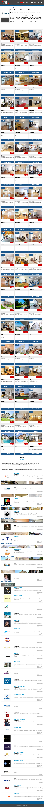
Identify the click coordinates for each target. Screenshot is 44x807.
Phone (5, 18)
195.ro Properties (4, 568)
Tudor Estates (16, 793)
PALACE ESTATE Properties (6, 543)
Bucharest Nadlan (17, 628)
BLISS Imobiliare (16, 473)
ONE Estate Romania (17, 735)
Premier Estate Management (19, 752)
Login (27, 2)
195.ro (15, 562)
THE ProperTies (16, 777)
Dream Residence (17, 661)
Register (21, 2)
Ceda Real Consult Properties (6, 581)
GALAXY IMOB (16, 678)
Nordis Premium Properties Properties (8, 492)
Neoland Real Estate (17, 727)
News (24, 2)
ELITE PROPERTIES (17, 511)
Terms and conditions (19, 805)
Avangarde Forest (17, 612)
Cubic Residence (17, 653)
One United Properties (17, 744)
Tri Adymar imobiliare (17, 785)
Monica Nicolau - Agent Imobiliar (19, 719)
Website (5, 21)
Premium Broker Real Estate (18, 760)
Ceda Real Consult (17, 574)
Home (18, 2)
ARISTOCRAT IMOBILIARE (18, 595)
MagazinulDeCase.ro (17, 711)
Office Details (21, 117)
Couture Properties (17, 645)
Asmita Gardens (16, 603)
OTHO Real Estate (17, 498)
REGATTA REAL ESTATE (18, 549)
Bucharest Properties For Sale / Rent (8, 480)
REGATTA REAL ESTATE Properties (7, 556)
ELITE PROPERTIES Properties (7, 518)
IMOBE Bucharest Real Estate (19, 694)
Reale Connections (17, 768)
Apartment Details (7, 50)
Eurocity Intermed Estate (18, 669)
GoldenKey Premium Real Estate (19, 686)
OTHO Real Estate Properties (6, 505)
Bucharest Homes (17, 620)
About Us (27, 805)
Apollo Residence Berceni (18, 587)
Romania (15, 474)
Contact (24, 805)
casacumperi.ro (16, 636)
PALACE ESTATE (16, 536)
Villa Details (7, 319)
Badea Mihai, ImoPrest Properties (7, 530)
